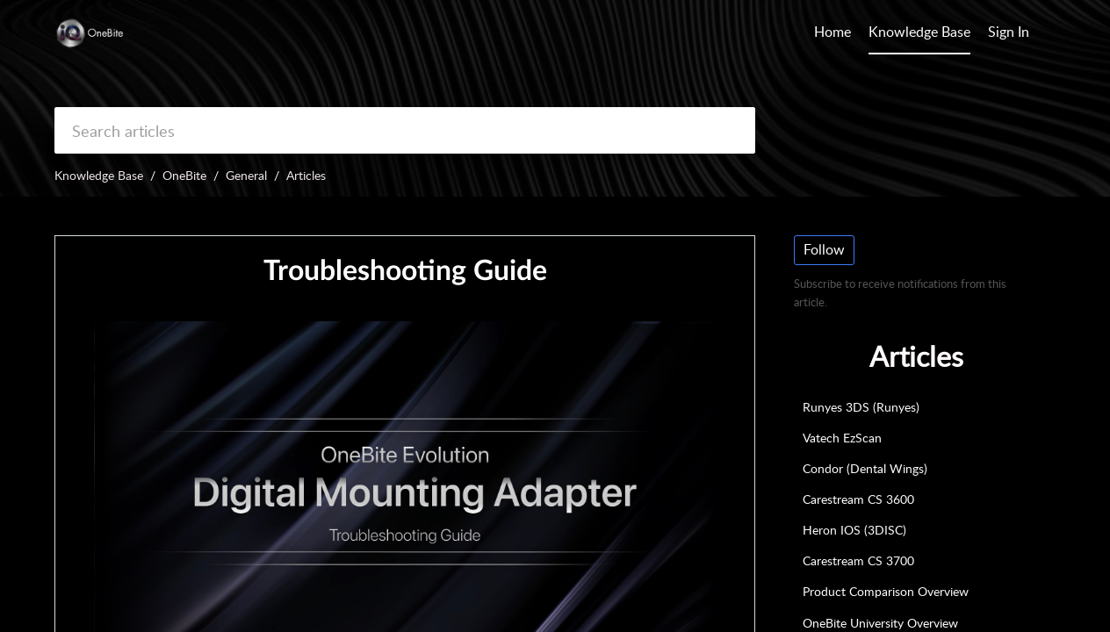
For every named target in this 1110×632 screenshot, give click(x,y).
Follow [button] (824, 249)
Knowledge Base (98, 175)
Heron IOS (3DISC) (854, 529)
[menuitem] (1008, 33)
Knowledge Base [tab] (919, 31)
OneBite (184, 175)
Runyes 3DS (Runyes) (861, 407)
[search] (404, 130)
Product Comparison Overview (886, 591)
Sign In (1008, 31)
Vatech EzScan (842, 437)
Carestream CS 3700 (858, 560)
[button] (1047, 33)
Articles (306, 175)
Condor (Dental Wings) (865, 468)
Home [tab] (832, 31)
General (246, 175)
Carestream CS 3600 (858, 499)
